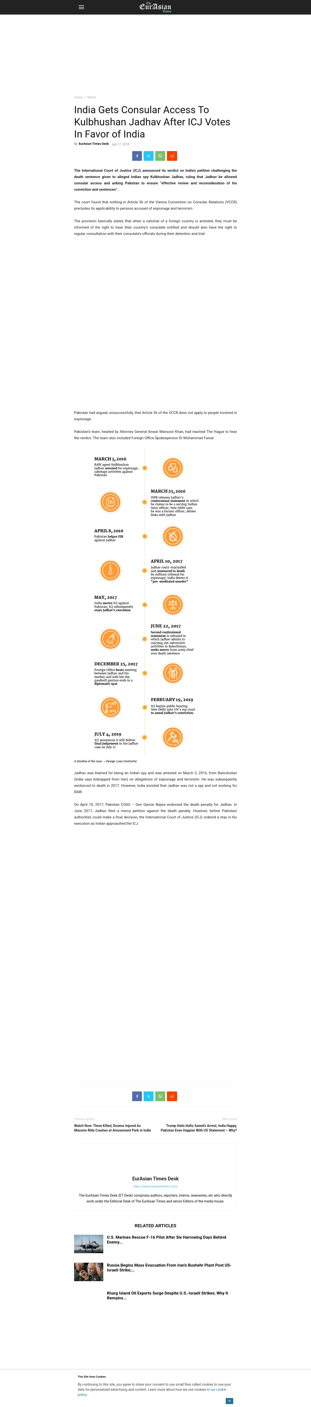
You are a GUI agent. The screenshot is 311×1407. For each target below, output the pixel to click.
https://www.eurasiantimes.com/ (155, 1186)
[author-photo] (155, 1172)
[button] (81, 7)
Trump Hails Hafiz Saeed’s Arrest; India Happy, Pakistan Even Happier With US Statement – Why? (199, 1128)
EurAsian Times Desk (94, 144)
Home (78, 97)
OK (229, 1401)
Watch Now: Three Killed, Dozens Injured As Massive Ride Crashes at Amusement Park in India (112, 1128)
